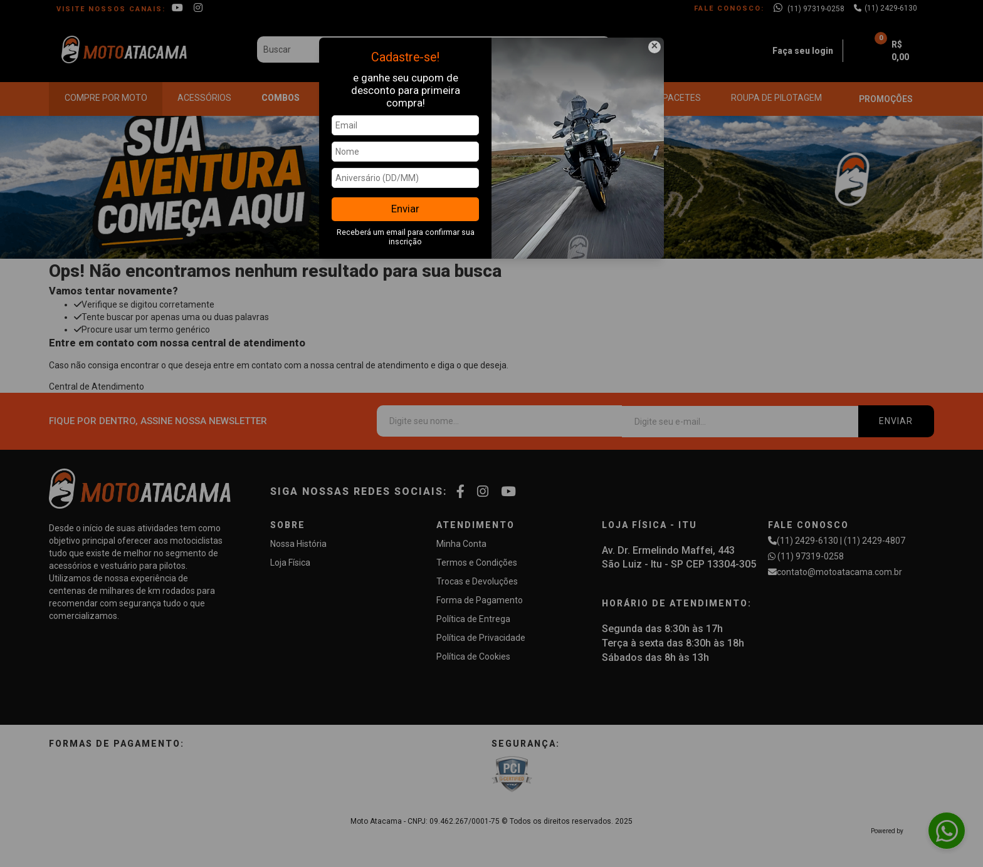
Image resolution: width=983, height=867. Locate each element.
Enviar (405, 208)
